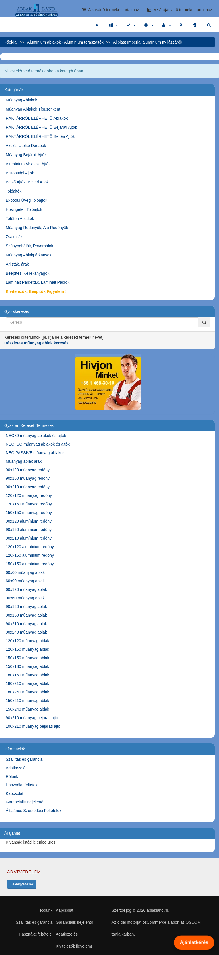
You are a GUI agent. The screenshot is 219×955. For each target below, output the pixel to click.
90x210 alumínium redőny (29, 538)
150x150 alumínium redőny (30, 564)
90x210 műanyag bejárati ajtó (32, 717)
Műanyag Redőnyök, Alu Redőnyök (37, 227)
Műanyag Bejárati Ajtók (26, 154)
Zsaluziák (14, 236)
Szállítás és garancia (24, 759)
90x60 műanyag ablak (25, 598)
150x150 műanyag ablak (27, 658)
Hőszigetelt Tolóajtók (24, 209)
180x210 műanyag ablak (27, 683)
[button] (113, 25)
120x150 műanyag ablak (27, 649)
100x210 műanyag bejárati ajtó (33, 726)
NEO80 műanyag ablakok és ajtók (36, 435)
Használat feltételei (22, 785)
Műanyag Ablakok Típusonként (33, 109)
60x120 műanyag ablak (26, 589)
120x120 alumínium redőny (30, 546)
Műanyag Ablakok (21, 100)
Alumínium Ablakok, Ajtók (28, 164)
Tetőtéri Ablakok (20, 218)
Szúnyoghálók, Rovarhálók (29, 246)
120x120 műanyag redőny (29, 495)
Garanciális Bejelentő (24, 802)
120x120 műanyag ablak (27, 640)
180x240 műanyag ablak (27, 692)
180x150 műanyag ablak (27, 675)
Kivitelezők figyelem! (74, 946)
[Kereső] (204, 322)
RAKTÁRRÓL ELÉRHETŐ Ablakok (37, 118)
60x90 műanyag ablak (25, 581)
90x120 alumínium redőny (29, 521)
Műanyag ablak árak (24, 461)
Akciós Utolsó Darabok (26, 145)
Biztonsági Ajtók (20, 173)
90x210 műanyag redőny (28, 487)
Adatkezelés (16, 768)
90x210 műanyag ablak (26, 623)
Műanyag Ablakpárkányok (28, 255)
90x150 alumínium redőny (29, 529)
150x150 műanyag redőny (29, 512)
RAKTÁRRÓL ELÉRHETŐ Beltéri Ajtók (40, 136)
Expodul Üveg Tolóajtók (26, 200)
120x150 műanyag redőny (29, 504)
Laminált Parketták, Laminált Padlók (37, 282)
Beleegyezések (21, 884)
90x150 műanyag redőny (28, 478)
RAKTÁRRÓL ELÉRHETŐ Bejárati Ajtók (41, 127)
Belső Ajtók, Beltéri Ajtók (27, 182)
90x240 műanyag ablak (26, 632)
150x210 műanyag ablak (27, 700)
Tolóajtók (13, 191)
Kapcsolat (14, 793)
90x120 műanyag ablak (26, 606)
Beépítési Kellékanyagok (27, 273)
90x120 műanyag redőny (28, 470)
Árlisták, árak (17, 264)
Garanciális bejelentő (74, 922)
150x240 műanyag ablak (27, 709)
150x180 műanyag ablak (27, 666)
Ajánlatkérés (194, 942)
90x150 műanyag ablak (26, 615)
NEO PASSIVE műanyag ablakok (35, 452)
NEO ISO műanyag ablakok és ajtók (38, 444)
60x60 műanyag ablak (25, 572)
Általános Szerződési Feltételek (33, 810)
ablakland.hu (158, 910)
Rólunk (12, 776)
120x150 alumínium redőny (30, 555)
